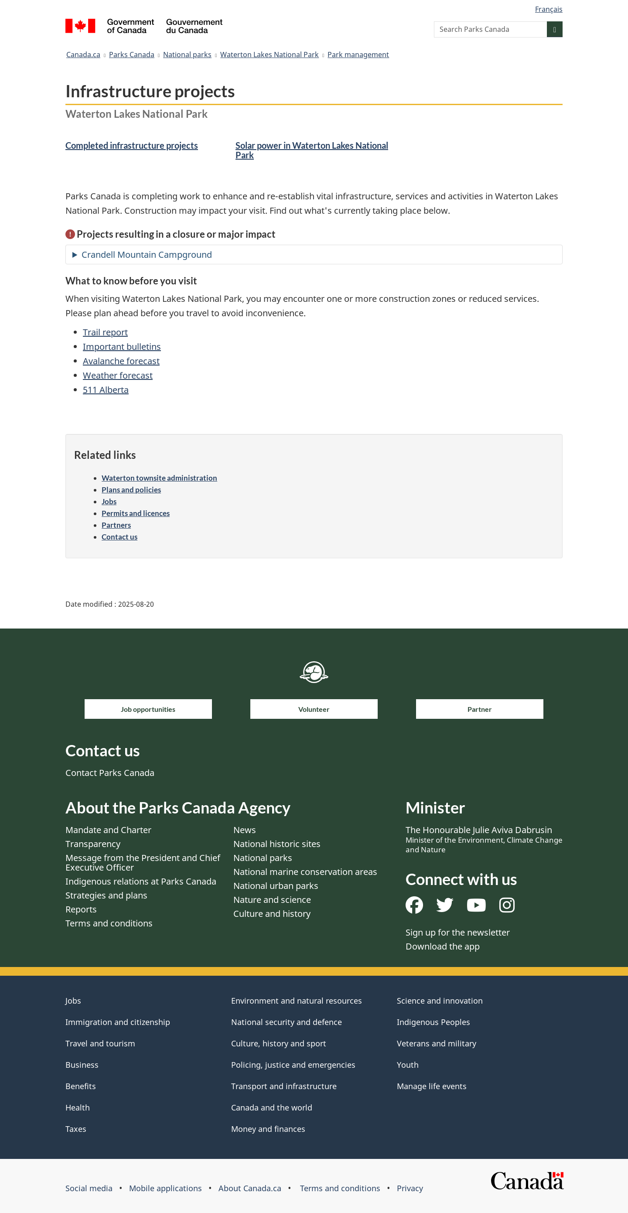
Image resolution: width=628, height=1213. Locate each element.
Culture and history (272, 913)
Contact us (119, 536)
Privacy (410, 1188)
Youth (408, 1064)
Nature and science (272, 899)
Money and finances (268, 1129)
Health (77, 1107)
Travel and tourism (100, 1043)
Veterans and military (436, 1043)
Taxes (75, 1129)
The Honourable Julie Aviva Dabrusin (484, 839)
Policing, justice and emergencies (293, 1064)
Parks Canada (131, 54)
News (244, 830)
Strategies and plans (106, 895)
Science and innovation (440, 1000)
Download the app (443, 946)
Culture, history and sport (278, 1043)
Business (82, 1064)
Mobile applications (165, 1188)
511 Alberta (106, 390)
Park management (358, 54)
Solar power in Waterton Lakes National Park (312, 150)
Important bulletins (122, 346)
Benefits (80, 1086)
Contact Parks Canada (109, 773)
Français (549, 9)
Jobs (109, 501)
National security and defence (286, 1022)
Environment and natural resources (296, 1000)
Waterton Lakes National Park (269, 54)
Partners (116, 525)
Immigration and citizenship (117, 1022)
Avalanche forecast (121, 361)
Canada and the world (271, 1107)
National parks (187, 54)
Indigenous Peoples (433, 1022)
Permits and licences (136, 513)
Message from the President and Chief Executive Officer (142, 862)
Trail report (105, 332)
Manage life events (432, 1086)
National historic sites (277, 844)
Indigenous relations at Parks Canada (140, 881)
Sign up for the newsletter (458, 932)
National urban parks (275, 886)
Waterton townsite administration (159, 477)
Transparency (92, 844)
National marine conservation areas (305, 872)
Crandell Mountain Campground (147, 254)
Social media (89, 1188)
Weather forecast (118, 375)
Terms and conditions (109, 923)
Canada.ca (83, 54)
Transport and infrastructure (284, 1086)
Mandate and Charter (108, 830)
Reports (81, 909)
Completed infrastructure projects (131, 145)
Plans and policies (131, 489)
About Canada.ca (249, 1188)
